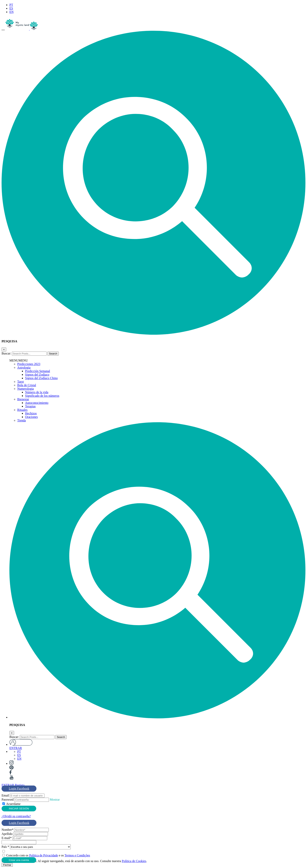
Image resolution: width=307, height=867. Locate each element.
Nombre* (7, 829)
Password (8, 799)
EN (11, 12)
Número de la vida (36, 392)
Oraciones (31, 417)
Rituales (22, 409)
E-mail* (7, 838)
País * (5, 846)
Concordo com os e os (48, 855)
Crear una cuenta (19, 860)
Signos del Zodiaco (37, 374)
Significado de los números (42, 395)
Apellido (7, 833)
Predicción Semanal (37, 371)
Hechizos (31, 413)
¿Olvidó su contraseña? (16, 816)
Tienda (21, 420)
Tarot (20, 381)
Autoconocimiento (36, 402)
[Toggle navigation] (3, 30)
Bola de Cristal (26, 385)
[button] (153, 333)
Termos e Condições (77, 855)
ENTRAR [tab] (8, 785)
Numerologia (25, 388)
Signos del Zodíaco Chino (41, 378)
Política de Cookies (134, 861)
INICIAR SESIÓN (19, 808)
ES (11, 8)
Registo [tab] (19, 785)
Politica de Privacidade (43, 855)
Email (5, 795)
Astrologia (24, 367)
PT (11, 4)
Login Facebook (19, 788)
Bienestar (23, 399)
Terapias (30, 406)
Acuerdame (13, 804)
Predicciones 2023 (28, 364)
